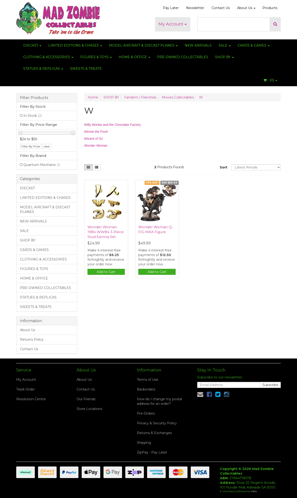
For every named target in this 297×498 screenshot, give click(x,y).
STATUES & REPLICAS (43, 69)
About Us (246, 8)
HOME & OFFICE (134, 57)
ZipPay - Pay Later (152, 452)
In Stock (32, 116)
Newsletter (195, 8)
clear (47, 146)
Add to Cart (106, 272)
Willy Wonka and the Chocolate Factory (112, 125)
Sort (223, 167)
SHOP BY (224, 57)
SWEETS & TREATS (86, 69)
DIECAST (32, 45)
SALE (225, 45)
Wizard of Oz (93, 138)
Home (93, 97)
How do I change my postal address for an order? (159, 401)
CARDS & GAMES (254, 45)
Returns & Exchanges (154, 433)
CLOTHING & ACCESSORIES (48, 57)
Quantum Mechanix (41, 165)
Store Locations (89, 409)
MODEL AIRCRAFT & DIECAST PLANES (143, 45)
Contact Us (221, 8)
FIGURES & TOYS (96, 57)
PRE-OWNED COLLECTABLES (182, 57)
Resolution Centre (31, 399)
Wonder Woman (96, 145)
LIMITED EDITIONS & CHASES (75, 45)
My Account (172, 24)
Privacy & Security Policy (157, 423)
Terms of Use (147, 379)
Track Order (25, 389)
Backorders (146, 389)
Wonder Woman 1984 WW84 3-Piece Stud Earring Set (105, 232)
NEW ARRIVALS (198, 45)
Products (269, 8)
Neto (254, 491)
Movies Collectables (178, 97)
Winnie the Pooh (96, 131)
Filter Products (34, 98)
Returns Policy (32, 339)
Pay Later (171, 8)
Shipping (144, 443)
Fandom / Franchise (140, 97)
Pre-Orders (146, 413)
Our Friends (86, 399)
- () (270, 80)
